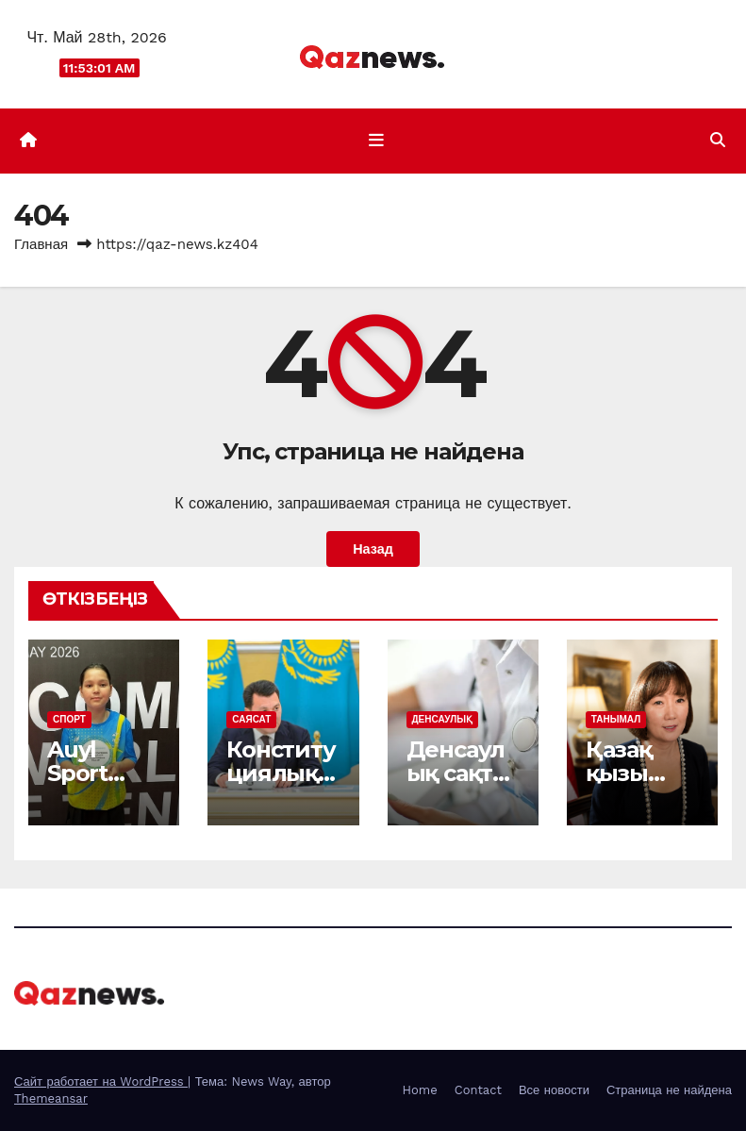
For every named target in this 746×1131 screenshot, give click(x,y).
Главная (41, 244)
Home (420, 1090)
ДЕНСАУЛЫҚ (442, 719)
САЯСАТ (251, 719)
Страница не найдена (669, 1090)
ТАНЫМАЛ (615, 719)
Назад (373, 549)
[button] (717, 140)
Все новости (554, 1090)
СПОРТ (69, 719)
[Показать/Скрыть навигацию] (376, 141)
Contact (478, 1090)
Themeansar (51, 1098)
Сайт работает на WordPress (101, 1081)
